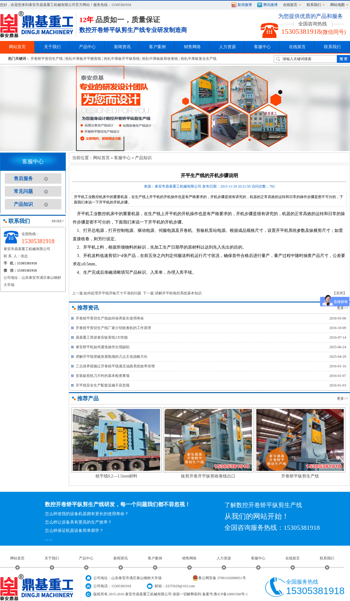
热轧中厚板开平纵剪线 (122, 59)
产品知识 (23, 204)
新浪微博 (245, 5)
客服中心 (122, 158)
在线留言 (290, 5)
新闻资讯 (120, 558)
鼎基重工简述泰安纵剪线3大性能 (102, 337)
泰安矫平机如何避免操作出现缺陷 (103, 347)
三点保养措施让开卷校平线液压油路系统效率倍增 (115, 366)
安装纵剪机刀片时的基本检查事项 (103, 376)
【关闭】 (339, 293)
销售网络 (192, 47)
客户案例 (155, 558)
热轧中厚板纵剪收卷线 (160, 59)
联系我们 (314, 5)
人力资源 (224, 558)
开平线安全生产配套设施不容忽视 (103, 385)
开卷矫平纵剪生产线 (300, 476)
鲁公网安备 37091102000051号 (219, 578)
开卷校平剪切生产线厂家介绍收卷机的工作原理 (113, 328)
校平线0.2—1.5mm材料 (116, 476)
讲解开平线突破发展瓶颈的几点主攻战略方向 (111, 356)
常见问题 (23, 191)
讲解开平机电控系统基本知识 (178, 293)
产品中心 (86, 558)
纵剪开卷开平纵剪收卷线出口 (208, 476)
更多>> (342, 308)
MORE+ (58, 221)
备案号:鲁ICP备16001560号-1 (225, 594)
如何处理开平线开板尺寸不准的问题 (112, 293)
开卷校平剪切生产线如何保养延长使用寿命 (110, 318)
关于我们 (52, 558)
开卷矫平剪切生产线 (47, 59)
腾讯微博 (270, 5)
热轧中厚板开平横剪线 (83, 59)
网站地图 (337, 5)
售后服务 (23, 178)
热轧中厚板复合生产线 (199, 59)
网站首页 (101, 158)
